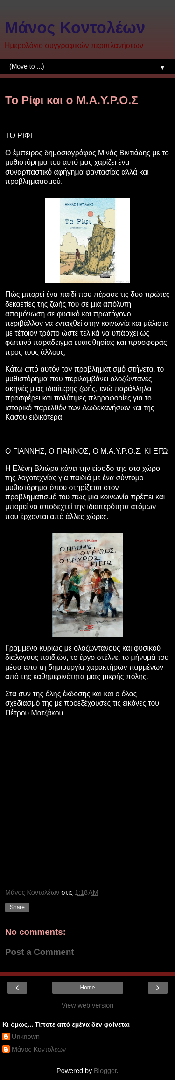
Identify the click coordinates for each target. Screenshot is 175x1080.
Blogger (105, 1070)
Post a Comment (39, 952)
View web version (88, 1005)
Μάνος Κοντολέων (75, 27)
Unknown (26, 1036)
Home (87, 987)
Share (17, 907)
